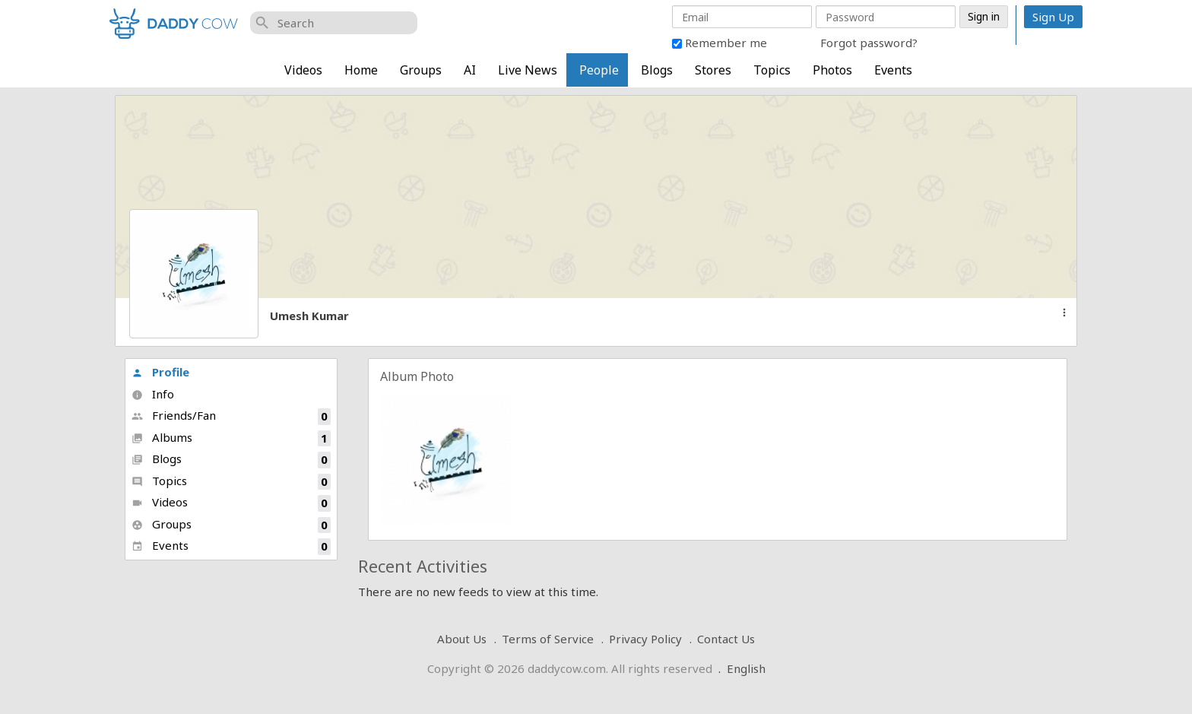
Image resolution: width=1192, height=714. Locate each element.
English (746, 668)
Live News (527, 70)
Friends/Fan (231, 416)
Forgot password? (869, 42)
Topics (772, 70)
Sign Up (1053, 16)
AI (470, 70)
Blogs (657, 70)
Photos (832, 70)
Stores (713, 70)
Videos (303, 70)
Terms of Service (548, 638)
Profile (160, 371)
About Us (462, 638)
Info (153, 393)
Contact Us (726, 638)
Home (361, 70)
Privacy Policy (645, 638)
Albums (231, 438)
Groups (421, 70)
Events (893, 70)
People (599, 70)
